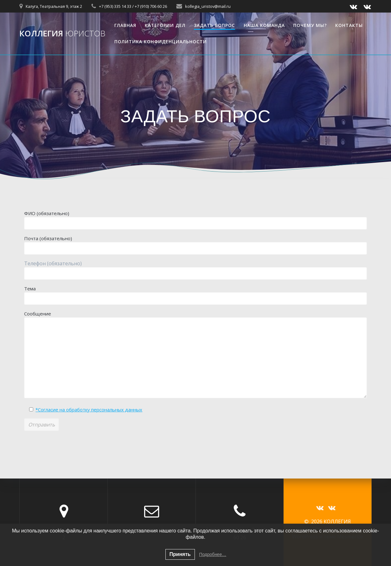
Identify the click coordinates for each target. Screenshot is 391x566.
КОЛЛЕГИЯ (62, 33)
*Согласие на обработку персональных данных (88, 409)
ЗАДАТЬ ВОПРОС (214, 25)
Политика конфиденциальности (160, 42)
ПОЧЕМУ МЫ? (310, 25)
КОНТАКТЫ (349, 25)
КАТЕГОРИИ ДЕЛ (165, 25)
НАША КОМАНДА (264, 25)
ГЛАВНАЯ (125, 25)
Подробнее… (213, 554)
